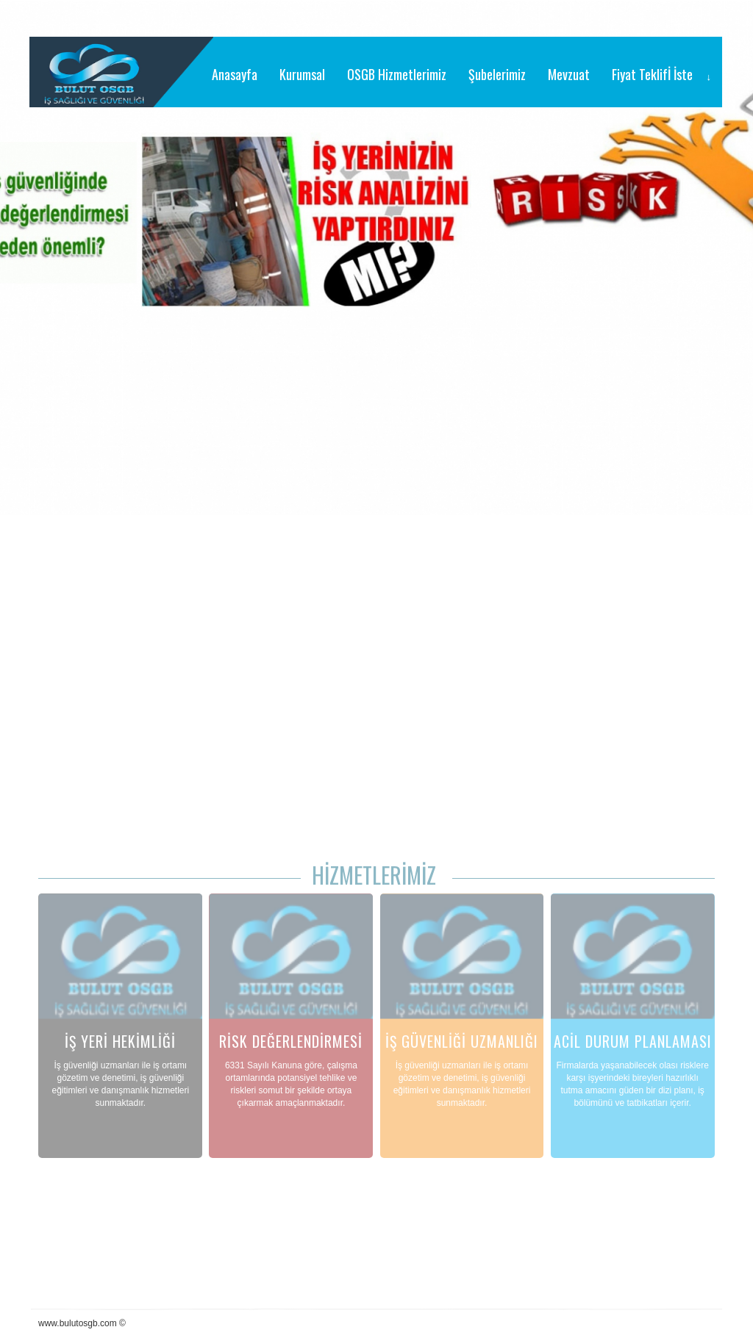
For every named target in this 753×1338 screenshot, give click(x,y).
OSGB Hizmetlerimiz (396, 74)
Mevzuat (569, 74)
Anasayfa (234, 74)
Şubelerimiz (497, 74)
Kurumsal (302, 74)
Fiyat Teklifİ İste (652, 74)
